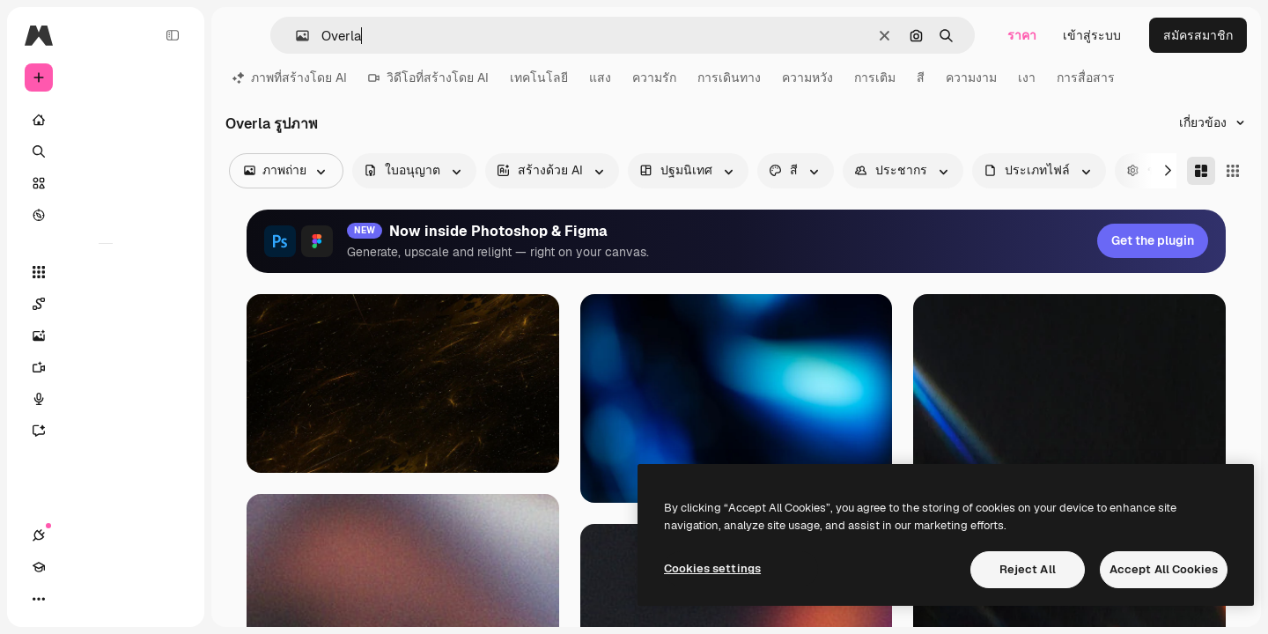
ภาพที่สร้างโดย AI (289, 77)
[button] (295, 35)
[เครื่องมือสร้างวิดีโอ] (106, 367)
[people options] (903, 170)
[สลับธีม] (102, 599)
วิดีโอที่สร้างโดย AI (428, 77)
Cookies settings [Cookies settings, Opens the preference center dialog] (712, 568)
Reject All (1027, 569)
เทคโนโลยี (539, 77)
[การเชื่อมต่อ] (39, 599)
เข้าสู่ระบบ (1092, 35)
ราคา (1021, 35)
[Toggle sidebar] (172, 35)
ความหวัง (807, 77)
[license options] (414, 170)
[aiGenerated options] (552, 170)
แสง (600, 77)
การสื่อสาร (1086, 77)
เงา (1027, 77)
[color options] (795, 170)
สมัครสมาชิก (1198, 35)
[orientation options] (688, 170)
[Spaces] (106, 304)
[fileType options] (1039, 170)
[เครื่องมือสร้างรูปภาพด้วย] (106, 335)
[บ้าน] (106, 120)
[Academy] (70, 599)
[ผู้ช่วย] (106, 431)
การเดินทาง (729, 77)
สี (921, 77)
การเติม (875, 77)
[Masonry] (1201, 171)
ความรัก (654, 77)
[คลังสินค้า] (106, 183)
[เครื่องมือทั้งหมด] (106, 272)
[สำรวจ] (106, 215)
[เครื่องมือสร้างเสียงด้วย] (106, 399)
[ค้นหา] (106, 151)
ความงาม (971, 77)
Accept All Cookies (1164, 569)
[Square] (1233, 171)
